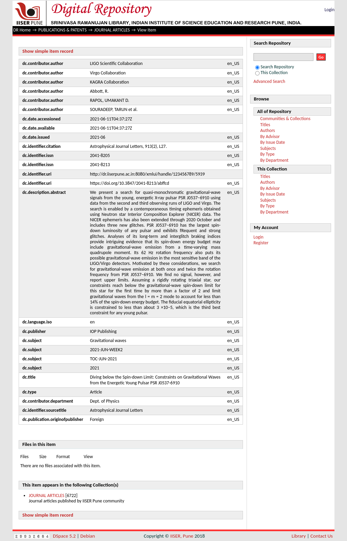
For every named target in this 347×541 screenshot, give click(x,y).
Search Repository (274, 67)
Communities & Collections (285, 118)
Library (299, 536)
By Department (274, 160)
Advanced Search (269, 81)
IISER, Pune (181, 536)
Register (260, 243)
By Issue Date (272, 142)
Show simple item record (47, 51)
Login (329, 10)
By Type (267, 154)
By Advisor (270, 136)
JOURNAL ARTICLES (112, 30)
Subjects (268, 148)
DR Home (22, 30)
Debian (87, 536)
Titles (265, 125)
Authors (267, 130)
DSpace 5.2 (65, 536)
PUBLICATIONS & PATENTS (62, 30)
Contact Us (321, 536)
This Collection (271, 72)
